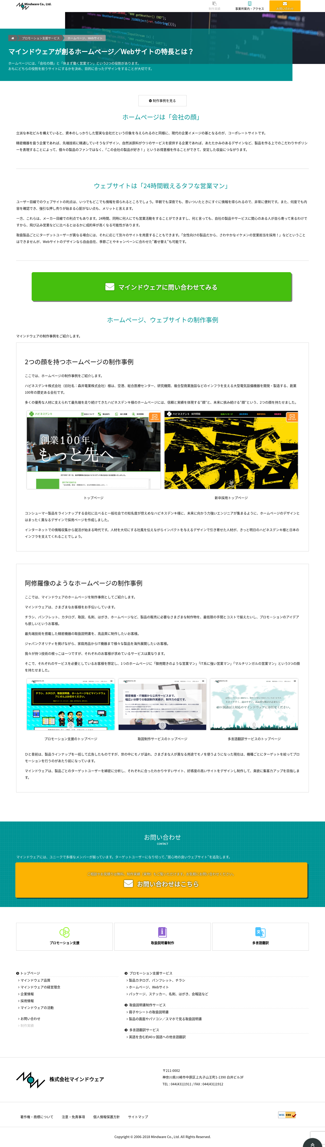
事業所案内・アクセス (249, 6)
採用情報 (27, 1000)
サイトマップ (138, 1116)
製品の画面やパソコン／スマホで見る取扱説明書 (165, 1018)
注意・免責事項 (73, 1116)
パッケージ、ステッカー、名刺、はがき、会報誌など (168, 993)
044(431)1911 (181, 1083)
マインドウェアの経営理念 (40, 986)
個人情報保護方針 (106, 1116)
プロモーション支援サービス (41, 38)
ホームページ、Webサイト (85, 38)
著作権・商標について (36, 1116)
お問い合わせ (285, 6)
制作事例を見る (162, 100)
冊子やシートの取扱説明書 (149, 1011)
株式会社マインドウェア (76, 1079)
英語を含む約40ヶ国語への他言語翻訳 (157, 1036)
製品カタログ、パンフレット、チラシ (157, 980)
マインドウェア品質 (35, 980)
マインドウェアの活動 (37, 1007)
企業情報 (27, 993)
